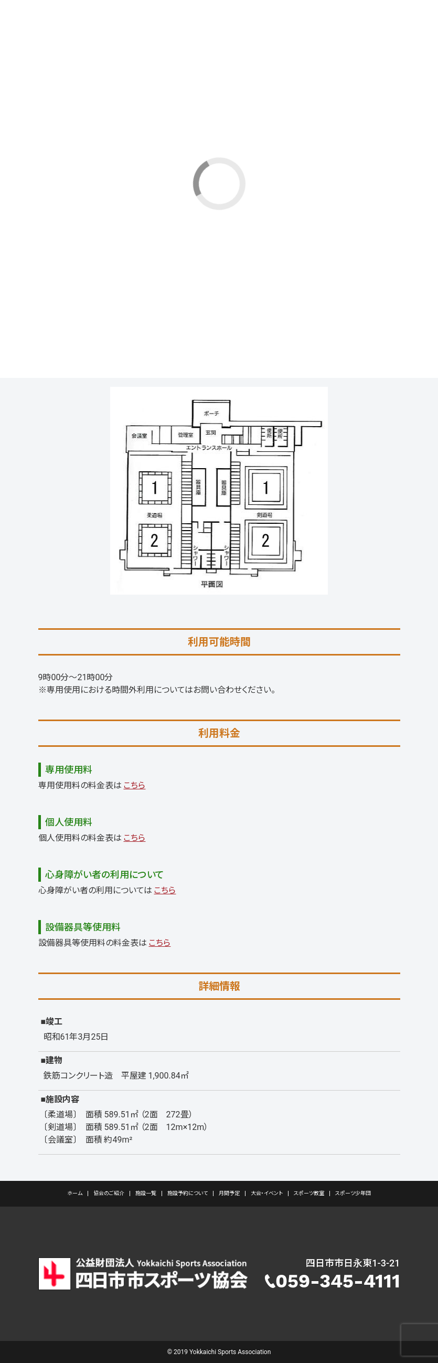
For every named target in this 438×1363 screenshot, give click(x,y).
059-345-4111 (337, 1281)
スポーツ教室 (309, 1193)
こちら (134, 785)
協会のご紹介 (108, 1193)
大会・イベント (267, 1193)
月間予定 (229, 1193)
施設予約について (187, 1193)
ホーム (74, 1193)
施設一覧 (145, 1193)
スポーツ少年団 (353, 1193)
